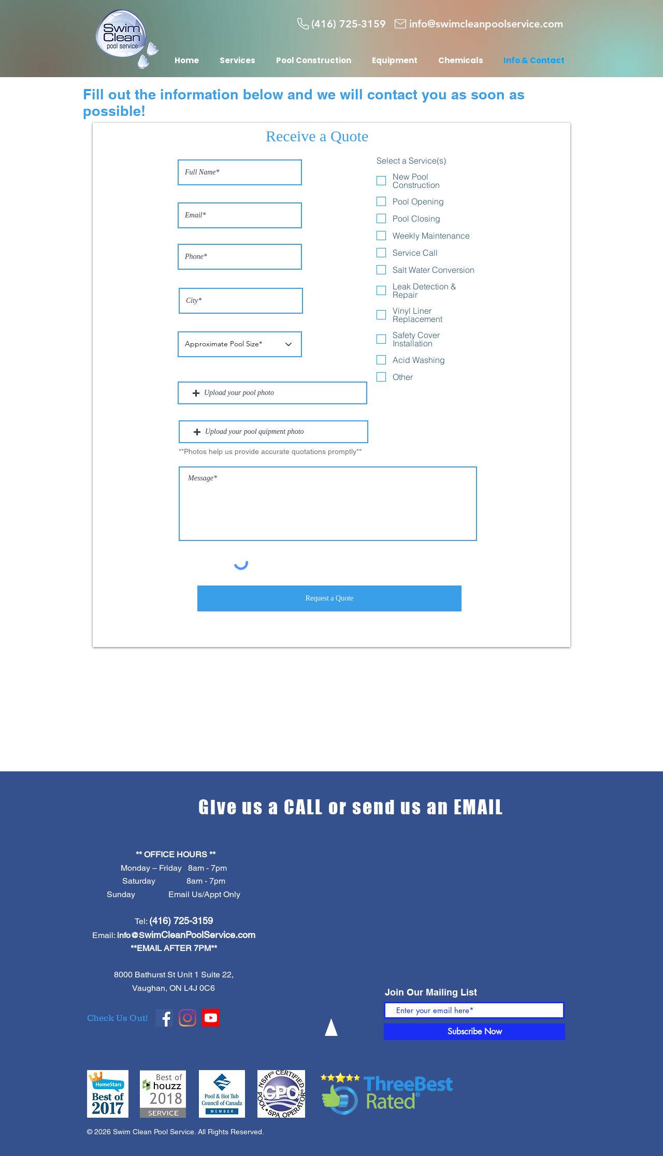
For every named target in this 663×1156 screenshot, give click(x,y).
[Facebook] (164, 1018)
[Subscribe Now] (474, 1031)
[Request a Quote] (329, 598)
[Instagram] (187, 1018)
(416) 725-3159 (181, 920)
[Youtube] (211, 1018)
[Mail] (400, 23)
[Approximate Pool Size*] (240, 344)
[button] (272, 393)
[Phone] (303, 23)
